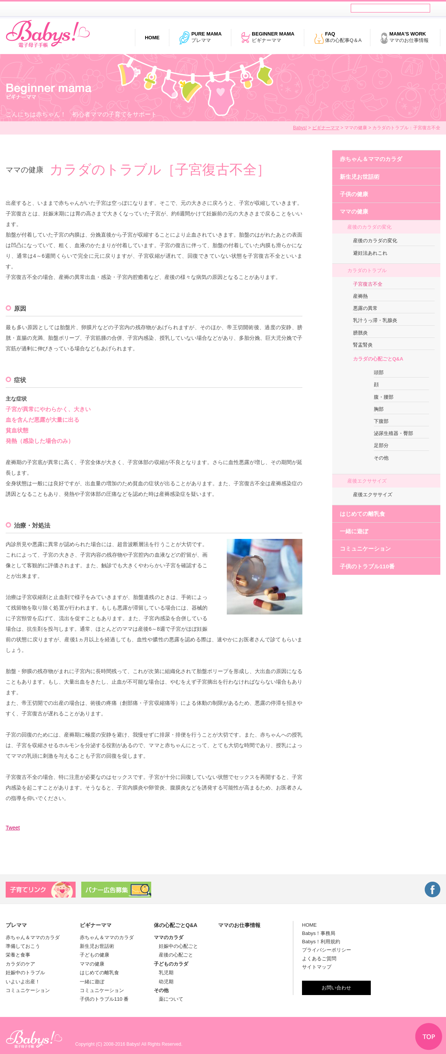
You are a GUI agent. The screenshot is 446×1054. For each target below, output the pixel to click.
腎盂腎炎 (363, 345)
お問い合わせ (336, 988)
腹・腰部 (383, 397)
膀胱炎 (360, 333)
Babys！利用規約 (321, 941)
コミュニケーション (365, 548)
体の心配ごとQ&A (175, 925)
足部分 (381, 445)
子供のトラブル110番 (367, 566)
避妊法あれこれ (370, 253)
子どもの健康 (94, 955)
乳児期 (163, 972)
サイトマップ (316, 967)
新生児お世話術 (359, 176)
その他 (381, 458)
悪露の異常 (365, 308)
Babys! (300, 127)
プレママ (200, 38)
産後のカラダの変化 (369, 227)
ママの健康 (354, 211)
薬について (168, 999)
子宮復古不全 (368, 284)
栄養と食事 (18, 955)
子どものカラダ (171, 964)
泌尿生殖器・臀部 (393, 433)
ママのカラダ (168, 937)
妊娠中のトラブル (25, 972)
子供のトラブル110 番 (104, 999)
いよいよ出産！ (23, 981)
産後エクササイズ (367, 481)
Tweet (13, 828)
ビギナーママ (267, 38)
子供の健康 (354, 194)
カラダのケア (20, 964)
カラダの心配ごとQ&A (378, 359)
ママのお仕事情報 (404, 38)
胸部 (379, 409)
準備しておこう (23, 946)
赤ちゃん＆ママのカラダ (371, 159)
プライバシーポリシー (326, 950)
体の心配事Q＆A (338, 38)
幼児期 (163, 981)
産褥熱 (360, 296)
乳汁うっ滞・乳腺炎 (375, 320)
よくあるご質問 (319, 958)
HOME (309, 925)
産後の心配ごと (173, 955)
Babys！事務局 (318, 933)
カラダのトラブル (367, 270)
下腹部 (381, 421)
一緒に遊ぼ (354, 531)
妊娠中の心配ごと (176, 946)
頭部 (379, 372)
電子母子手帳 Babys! (48, 34)
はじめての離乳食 (362, 514)
